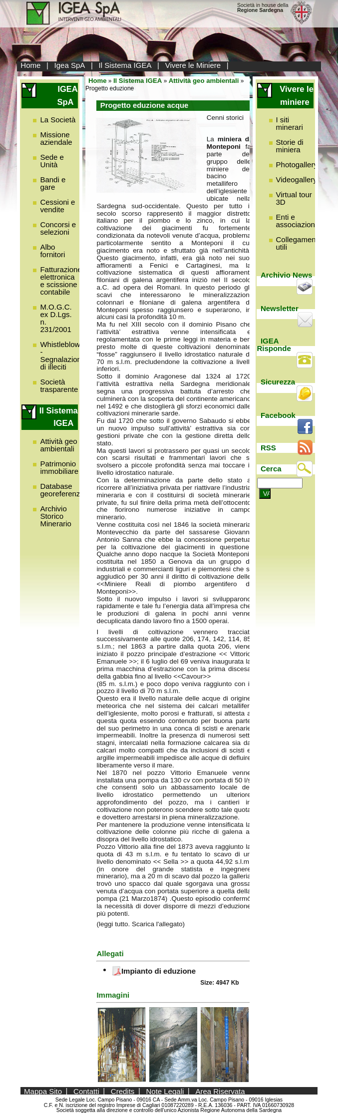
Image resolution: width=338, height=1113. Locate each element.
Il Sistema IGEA (125, 65)
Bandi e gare (52, 183)
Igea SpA (69, 65)
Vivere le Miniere (193, 65)
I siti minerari (289, 123)
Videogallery (296, 179)
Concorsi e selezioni (58, 228)
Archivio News (286, 275)
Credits (123, 1091)
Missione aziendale (56, 138)
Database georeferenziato (66, 490)
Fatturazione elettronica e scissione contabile (60, 280)
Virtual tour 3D (294, 198)
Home (30, 65)
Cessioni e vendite (57, 206)
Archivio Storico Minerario (55, 516)
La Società (57, 119)
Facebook (278, 415)
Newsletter (280, 308)
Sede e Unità (52, 161)
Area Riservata (220, 1091)
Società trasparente (59, 385)
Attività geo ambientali (58, 445)
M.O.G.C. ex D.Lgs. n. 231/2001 (55, 318)
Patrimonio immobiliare (59, 467)
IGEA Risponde (274, 345)
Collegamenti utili (298, 243)
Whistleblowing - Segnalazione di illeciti (65, 355)
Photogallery (297, 164)
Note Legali (165, 1091)
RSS (268, 447)
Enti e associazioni (296, 221)
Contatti (86, 1091)
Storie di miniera (290, 146)
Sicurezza (278, 381)
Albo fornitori (52, 251)
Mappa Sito (43, 1091)
